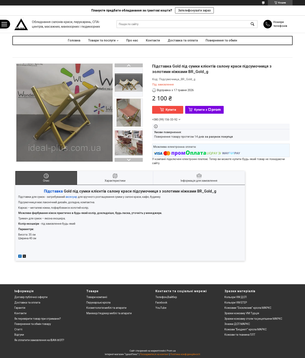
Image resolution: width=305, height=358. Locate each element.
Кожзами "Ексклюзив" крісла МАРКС (247, 307)
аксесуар (71, 196)
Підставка (53, 191)
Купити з (207, 110)
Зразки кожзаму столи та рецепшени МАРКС (253, 318)
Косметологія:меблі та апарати (106, 307)
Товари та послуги (102, 40)
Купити (171, 110)
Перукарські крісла (98, 302)
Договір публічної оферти (30, 297)
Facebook (161, 302)
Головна (74, 40)
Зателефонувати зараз (194, 10)
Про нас (132, 40)
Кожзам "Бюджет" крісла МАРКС (245, 329)
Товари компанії (96, 297)
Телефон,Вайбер (166, 297)
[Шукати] (252, 24)
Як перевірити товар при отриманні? (37, 318)
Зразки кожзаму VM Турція (241, 313)
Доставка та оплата (183, 40)
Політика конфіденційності (185, 354)
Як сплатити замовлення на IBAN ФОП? (39, 340)
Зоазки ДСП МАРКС (237, 323)
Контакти (153, 40)
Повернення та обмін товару (32, 323)
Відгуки (19, 334)
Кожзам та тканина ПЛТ (239, 334)
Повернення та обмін (221, 40)
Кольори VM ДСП (235, 297)
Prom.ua (171, 350)
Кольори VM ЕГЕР (235, 302)
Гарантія (19, 307)
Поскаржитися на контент (154, 354)
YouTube (161, 307)
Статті (18, 329)
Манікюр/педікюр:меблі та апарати (109, 313)
